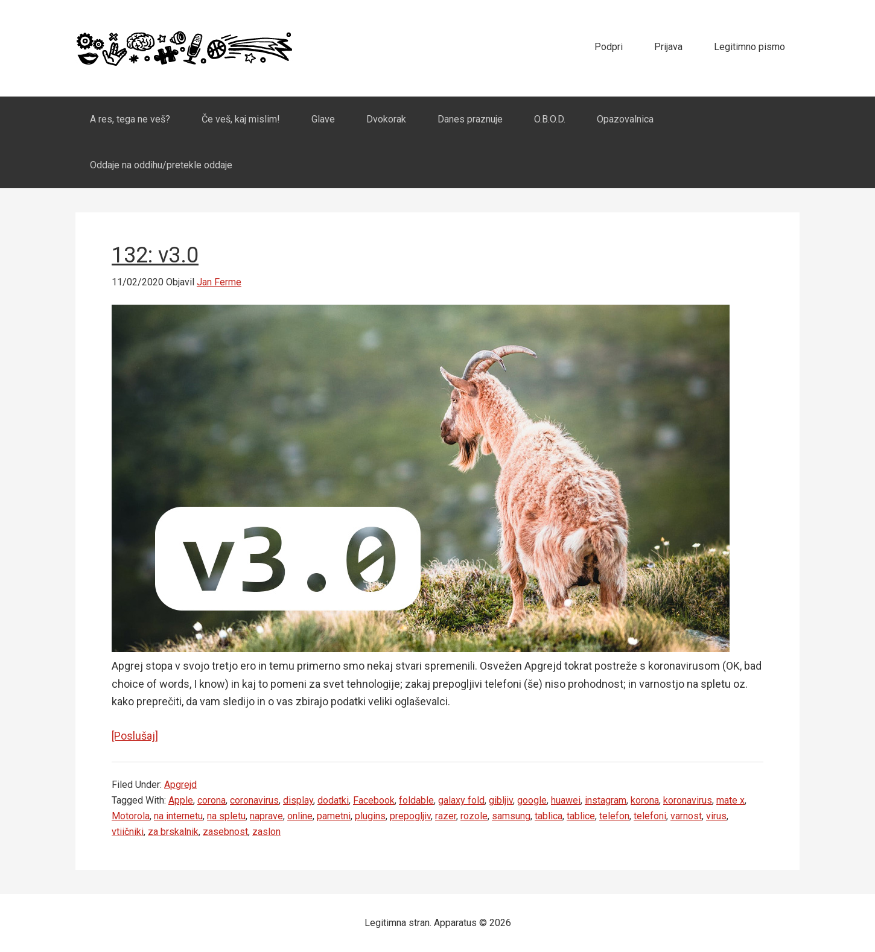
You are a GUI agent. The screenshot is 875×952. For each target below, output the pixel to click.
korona (645, 800)
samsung (511, 816)
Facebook (374, 800)
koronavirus (687, 800)
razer (445, 816)
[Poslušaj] (135, 735)
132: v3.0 (155, 255)
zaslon (266, 831)
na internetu (178, 816)
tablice (581, 816)
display (298, 800)
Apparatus (184, 48)
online (300, 816)
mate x (730, 800)
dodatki (333, 800)
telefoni (650, 816)
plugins (370, 816)
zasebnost (225, 831)
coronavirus (254, 800)
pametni (334, 816)
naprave (266, 816)
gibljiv (501, 800)
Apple (180, 800)
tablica (548, 816)
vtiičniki (128, 831)
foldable (416, 800)
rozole (474, 816)
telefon (614, 816)
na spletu (226, 816)
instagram (605, 800)
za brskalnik (173, 831)
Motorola (131, 816)
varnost (686, 816)
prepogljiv (410, 816)
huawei (566, 800)
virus (716, 816)
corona (211, 800)
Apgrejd (180, 784)
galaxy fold (461, 800)
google (532, 800)
